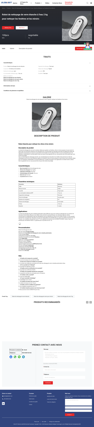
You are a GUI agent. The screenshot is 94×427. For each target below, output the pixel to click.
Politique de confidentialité (54, 421)
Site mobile (44, 421)
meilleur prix (8, 27)
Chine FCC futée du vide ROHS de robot (21, 424)
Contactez (48, 382)
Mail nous (21, 27)
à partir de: (46, 366)
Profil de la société (32, 396)
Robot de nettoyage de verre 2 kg (65, 296)
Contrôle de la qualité (33, 401)
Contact (30, 404)
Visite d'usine (31, 398)
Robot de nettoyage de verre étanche (20, 296)
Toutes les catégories (51, 402)
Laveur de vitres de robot (52, 399)
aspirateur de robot (51, 396)
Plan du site (36, 421)
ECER (79, 424)
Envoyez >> (69, 414)
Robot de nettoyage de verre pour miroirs (43, 296)
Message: (46, 349)
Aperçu (3, 8)
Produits (9, 8)
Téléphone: (46, 374)
